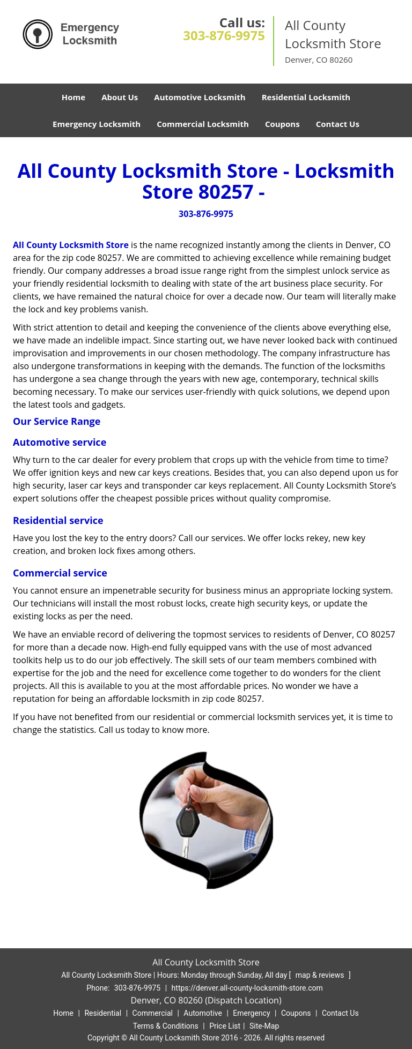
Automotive (202, 1013)
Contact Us (337, 123)
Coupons (282, 123)
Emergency (251, 1013)
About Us (119, 97)
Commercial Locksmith (203, 123)
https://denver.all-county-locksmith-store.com (247, 988)
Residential (102, 1013)
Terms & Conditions (165, 1026)
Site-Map (264, 1026)
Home (73, 97)
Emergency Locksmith (97, 123)
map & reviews (321, 975)
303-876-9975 (224, 35)
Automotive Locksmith (199, 97)
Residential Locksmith (306, 97)
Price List (224, 1026)
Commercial (153, 1013)
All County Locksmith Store (71, 245)
